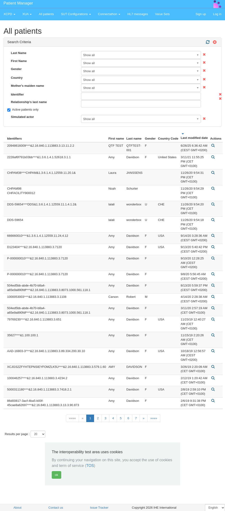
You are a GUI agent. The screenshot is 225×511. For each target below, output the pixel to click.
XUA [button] (27, 14)
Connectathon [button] (109, 14)
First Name (19, 61)
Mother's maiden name (27, 85)
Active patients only (23, 110)
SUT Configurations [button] (76, 14)
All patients (46, 14)
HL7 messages (137, 14)
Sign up (200, 14)
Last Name (18, 53)
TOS (90, 466)
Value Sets (162, 14)
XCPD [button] (9, 14)
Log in (217, 14)
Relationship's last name (29, 102)
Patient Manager (18, 3)
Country (17, 77)
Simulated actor (22, 117)
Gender (16, 69)
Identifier (17, 94)
